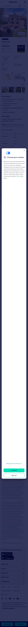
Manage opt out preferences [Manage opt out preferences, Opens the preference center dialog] (14, 463)
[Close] (24, 150)
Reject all (14, 475)
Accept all (14, 470)
